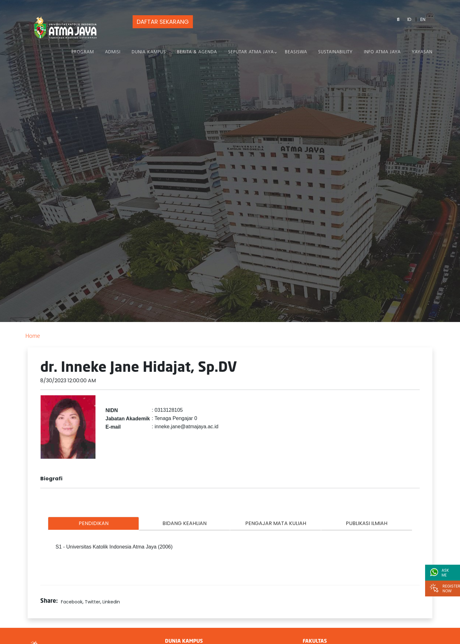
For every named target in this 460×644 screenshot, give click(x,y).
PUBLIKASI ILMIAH (366, 523)
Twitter (92, 602)
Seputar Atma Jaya (251, 52)
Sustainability (335, 52)
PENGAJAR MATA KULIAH (275, 523)
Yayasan (422, 52)
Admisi (113, 52)
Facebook (71, 602)
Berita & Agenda (197, 52)
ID (409, 19)
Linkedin (111, 602)
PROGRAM (82, 52)
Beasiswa (296, 52)
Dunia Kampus (149, 52)
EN (422, 19)
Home (32, 336)
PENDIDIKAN (93, 523)
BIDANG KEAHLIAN (184, 523)
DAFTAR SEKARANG (162, 22)
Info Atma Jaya (382, 52)
